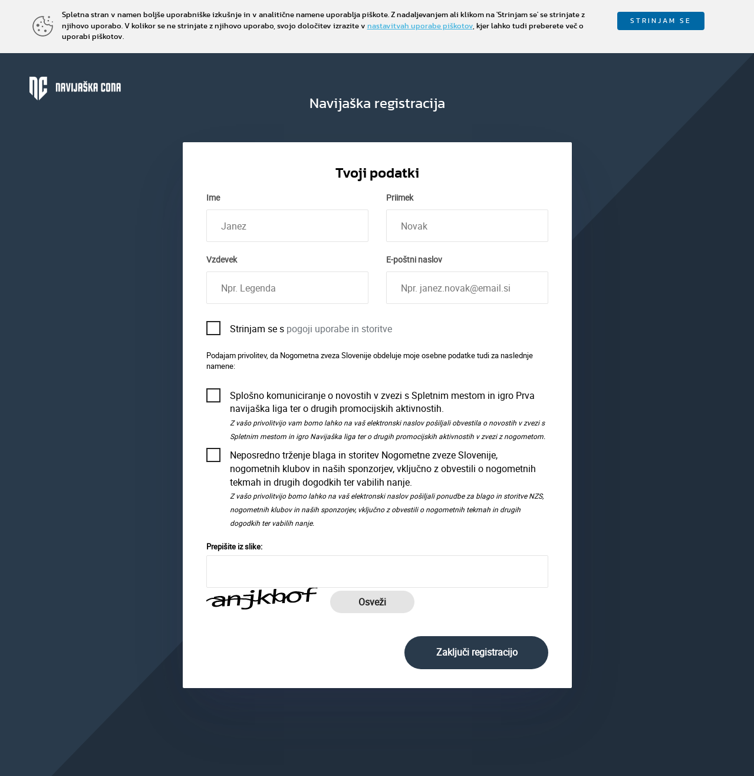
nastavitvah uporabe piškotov (420, 26)
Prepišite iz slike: (234, 546)
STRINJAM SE (661, 20)
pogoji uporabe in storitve (339, 328)
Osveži (372, 601)
